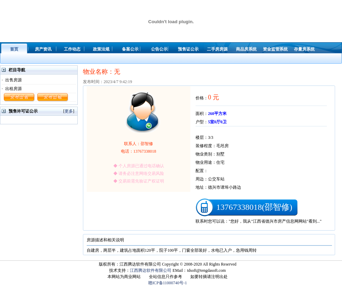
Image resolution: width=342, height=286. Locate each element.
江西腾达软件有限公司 (150, 270)
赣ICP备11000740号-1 (167, 282)
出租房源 (13, 88)
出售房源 (13, 80)
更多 (69, 111)
